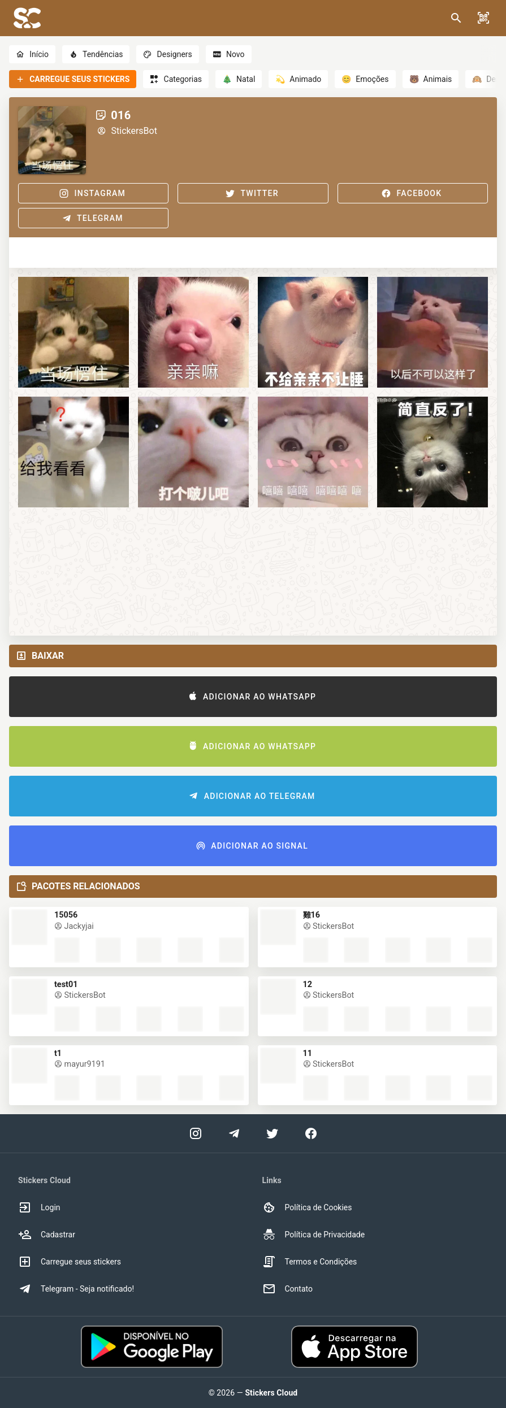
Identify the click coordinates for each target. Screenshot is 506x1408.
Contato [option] (287, 1289)
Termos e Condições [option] (309, 1261)
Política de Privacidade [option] (313, 1234)
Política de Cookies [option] (307, 1207)
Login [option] (39, 1207)
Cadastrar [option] (46, 1234)
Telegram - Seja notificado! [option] (76, 1289)
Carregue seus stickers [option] (69, 1261)
